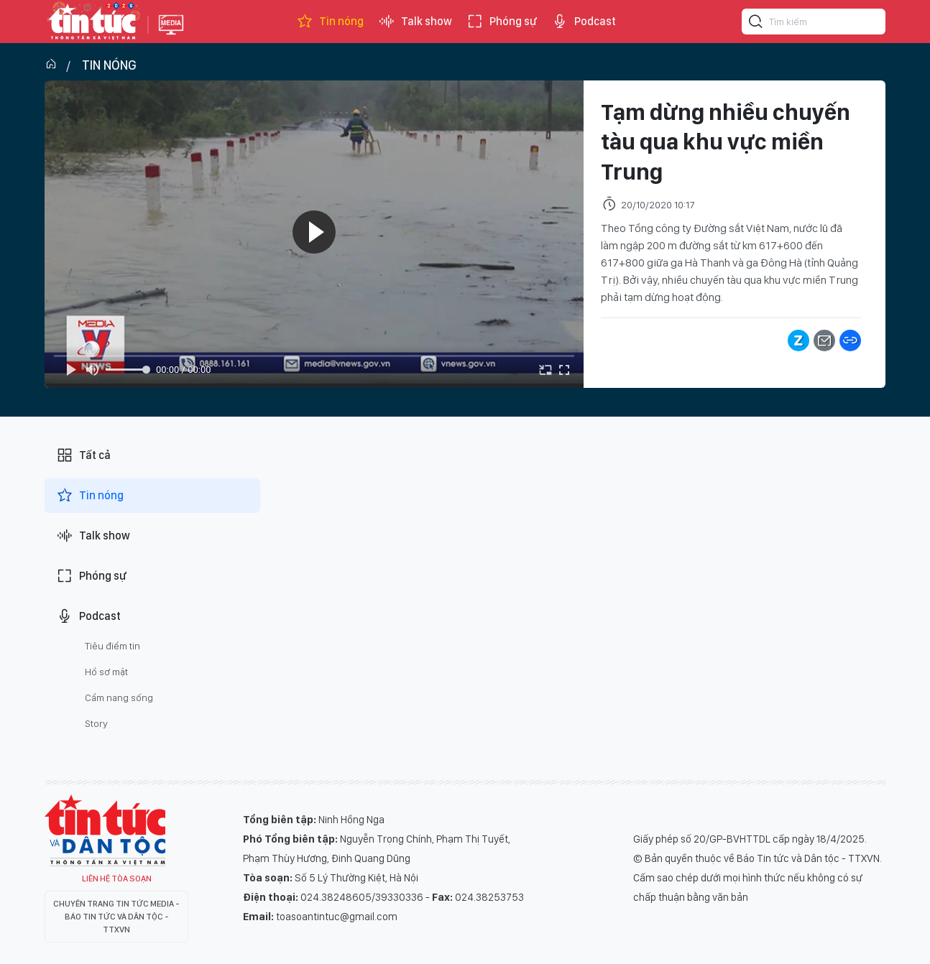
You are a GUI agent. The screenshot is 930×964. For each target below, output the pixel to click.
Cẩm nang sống (119, 697)
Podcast (583, 21)
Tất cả (83, 455)
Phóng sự (501, 21)
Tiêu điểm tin (112, 646)
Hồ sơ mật (106, 671)
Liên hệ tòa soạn (117, 878)
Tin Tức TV (105, 830)
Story (96, 723)
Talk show (415, 21)
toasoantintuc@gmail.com (336, 916)
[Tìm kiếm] (756, 24)
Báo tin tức (93, 21)
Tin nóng (330, 21)
